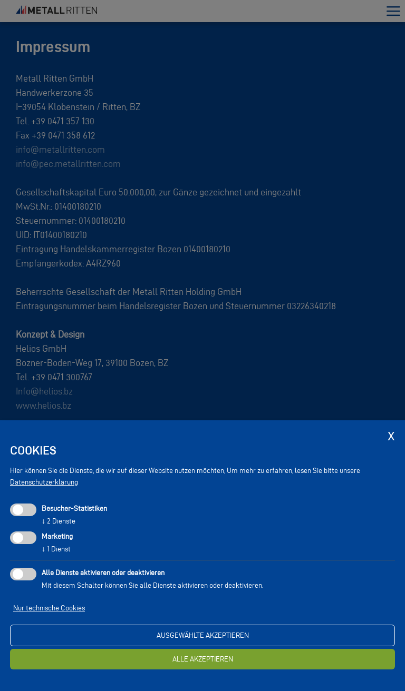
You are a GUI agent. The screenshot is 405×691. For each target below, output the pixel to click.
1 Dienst (56, 549)
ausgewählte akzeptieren (203, 635)
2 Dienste (58, 521)
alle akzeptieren (202, 659)
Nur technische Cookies (49, 608)
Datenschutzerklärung (44, 482)
